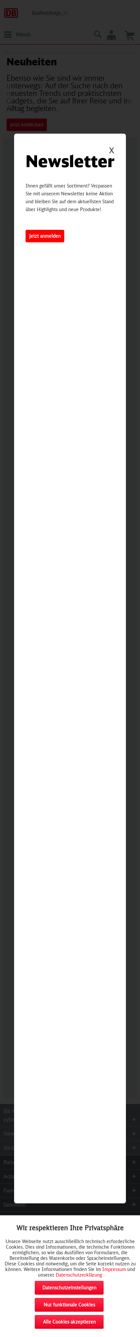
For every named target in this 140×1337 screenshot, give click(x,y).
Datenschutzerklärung (79, 1275)
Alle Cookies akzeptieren (69, 1322)
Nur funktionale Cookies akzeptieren (69, 1307)
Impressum (114, 1269)
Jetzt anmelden (45, 236)
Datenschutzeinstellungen (69, 1287)
